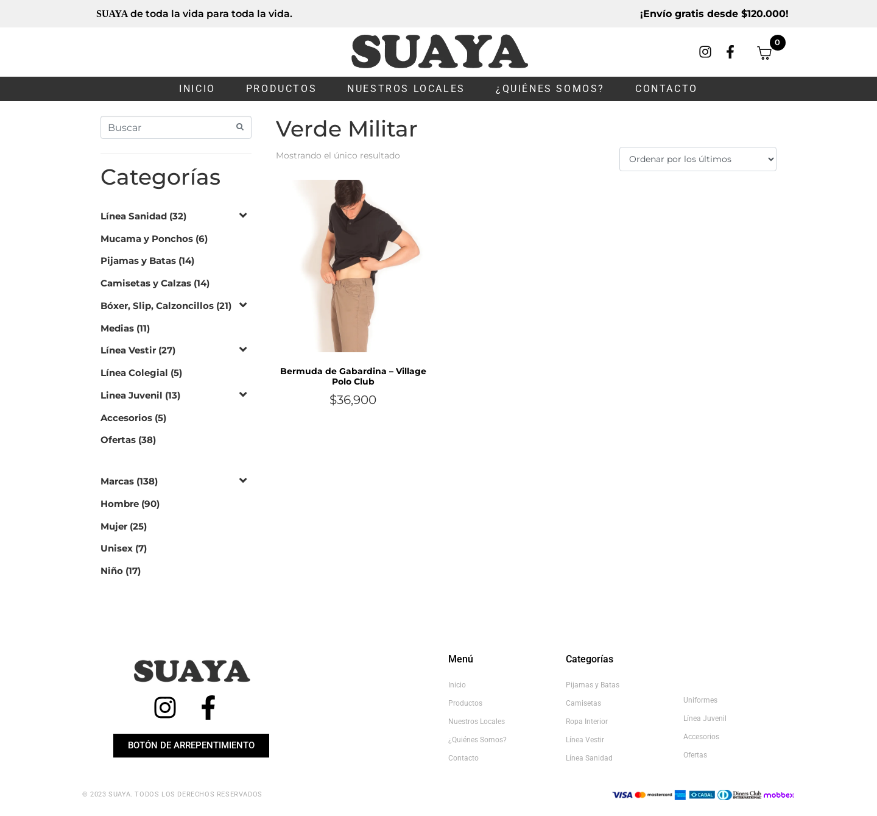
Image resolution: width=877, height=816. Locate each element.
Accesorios (126, 418)
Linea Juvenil (131, 395)
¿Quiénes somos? (550, 88)
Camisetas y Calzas (145, 283)
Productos (281, 88)
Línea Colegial (134, 372)
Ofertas (118, 439)
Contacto (666, 88)
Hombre (119, 503)
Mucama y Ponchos (146, 238)
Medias (117, 328)
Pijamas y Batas (138, 260)
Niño (111, 571)
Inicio (197, 88)
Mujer (113, 526)
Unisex (116, 548)
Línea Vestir (128, 350)
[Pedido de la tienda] (698, 159)
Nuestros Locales (406, 88)
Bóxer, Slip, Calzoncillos (157, 305)
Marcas (117, 481)
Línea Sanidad (133, 216)
